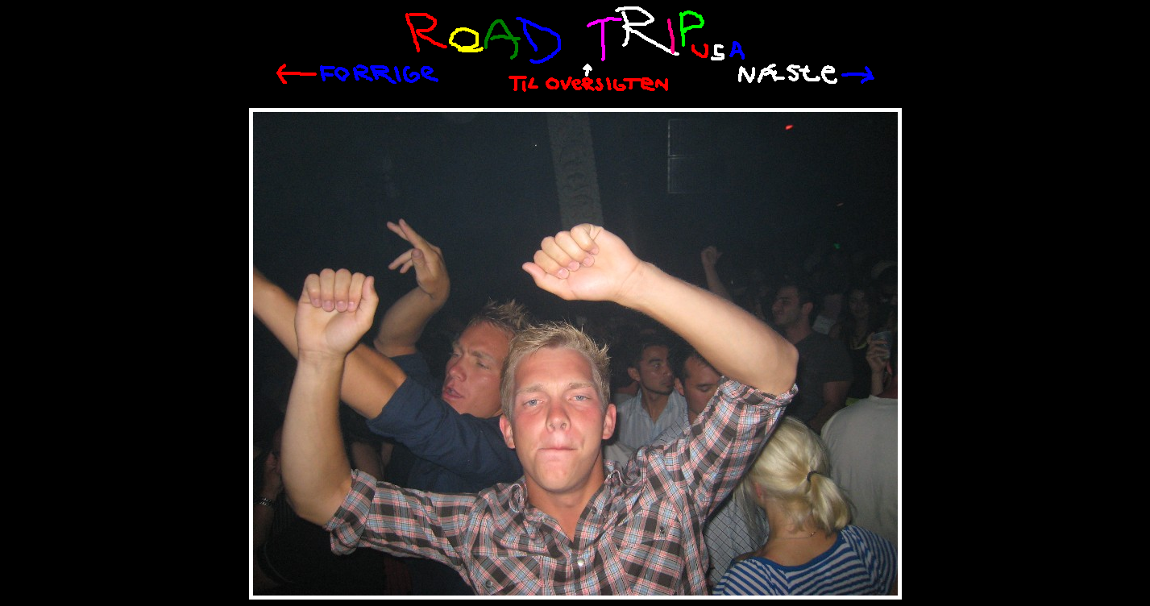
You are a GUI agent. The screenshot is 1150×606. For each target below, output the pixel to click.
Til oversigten (588, 78)
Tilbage (357, 74)
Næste (806, 74)
